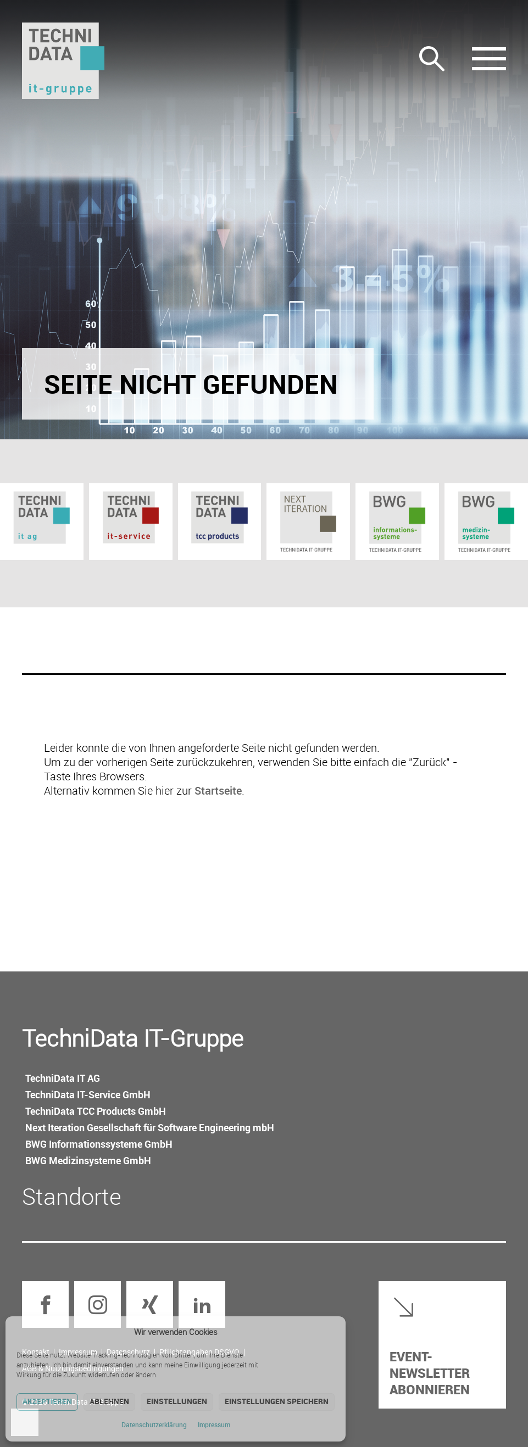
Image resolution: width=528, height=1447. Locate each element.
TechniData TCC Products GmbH (95, 1111)
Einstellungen (177, 1401)
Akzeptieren (47, 1401)
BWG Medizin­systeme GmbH (88, 1160)
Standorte (71, 1196)
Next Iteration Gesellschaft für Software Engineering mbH (149, 1127)
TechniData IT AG (62, 1078)
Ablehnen (109, 1401)
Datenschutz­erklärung (154, 1424)
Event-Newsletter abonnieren (430, 1372)
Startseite (218, 790)
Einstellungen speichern (277, 1401)
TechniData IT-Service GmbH (88, 1094)
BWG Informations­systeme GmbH (99, 1143)
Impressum (214, 1424)
